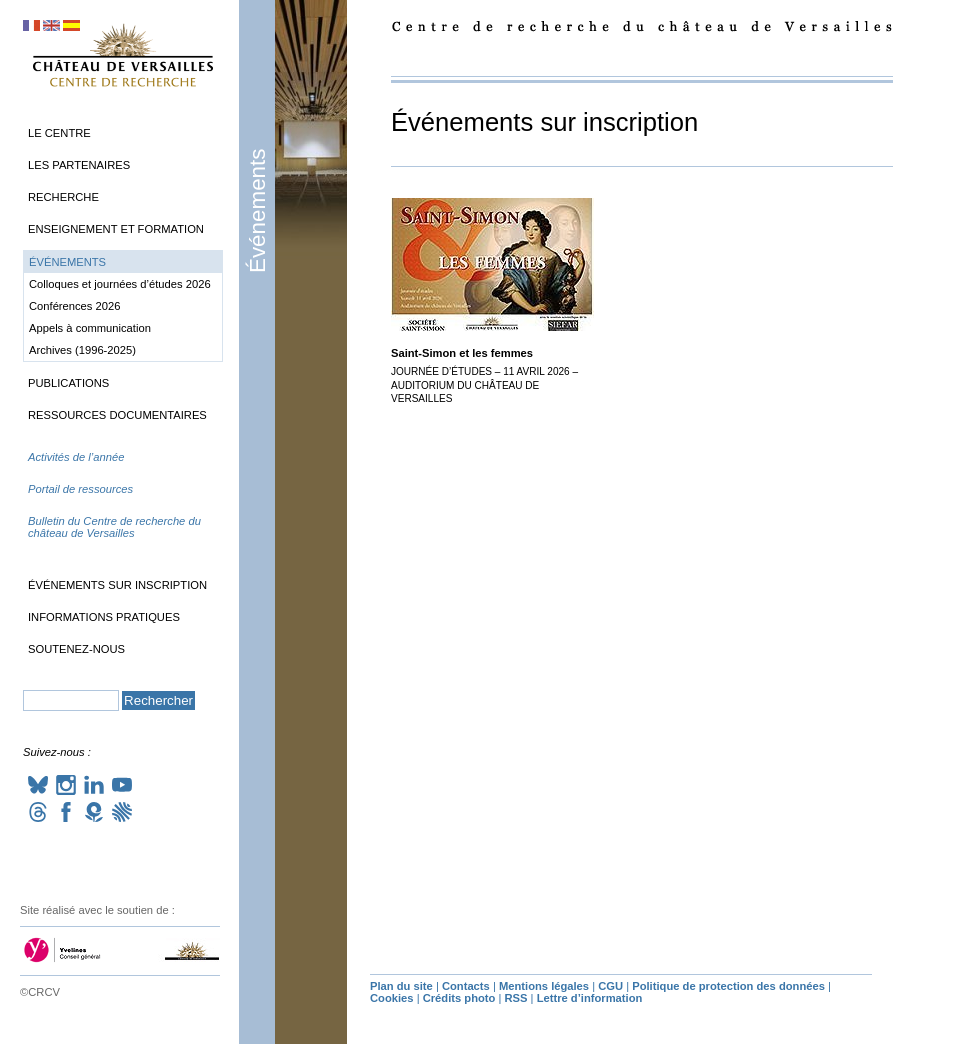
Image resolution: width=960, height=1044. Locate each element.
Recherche (63, 197)
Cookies (392, 998)
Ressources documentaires (117, 415)
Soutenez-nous (76, 649)
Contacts (466, 986)
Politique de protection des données (728, 986)
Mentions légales (544, 986)
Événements (257, 211)
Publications (68, 383)
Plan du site (401, 986)
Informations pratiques (104, 617)
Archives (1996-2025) (82, 350)
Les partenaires (79, 165)
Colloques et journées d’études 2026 (120, 284)
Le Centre (59, 133)
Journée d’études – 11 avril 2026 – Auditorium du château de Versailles (484, 385)
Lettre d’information (590, 998)
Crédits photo (459, 998)
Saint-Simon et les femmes (462, 353)
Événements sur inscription (117, 585)
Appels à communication (90, 328)
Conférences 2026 (74, 306)
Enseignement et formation (116, 229)
